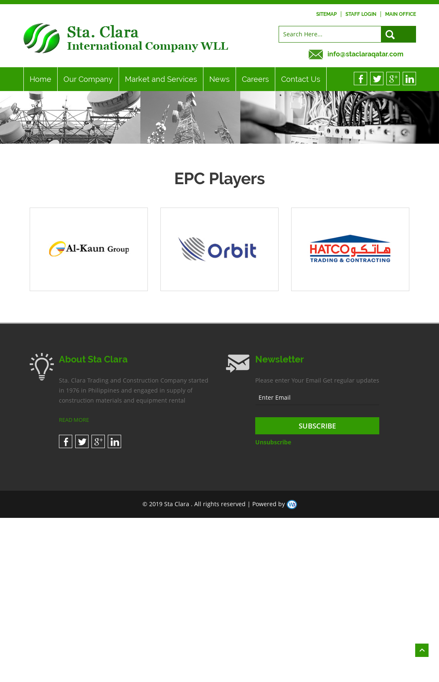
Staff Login (360, 14)
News (219, 79)
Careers (255, 79)
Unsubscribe (273, 442)
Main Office (400, 14)
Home (40, 79)
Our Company (88, 79)
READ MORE (74, 419)
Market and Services (161, 79)
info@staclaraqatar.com (365, 54)
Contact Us (300, 79)
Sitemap (326, 14)
